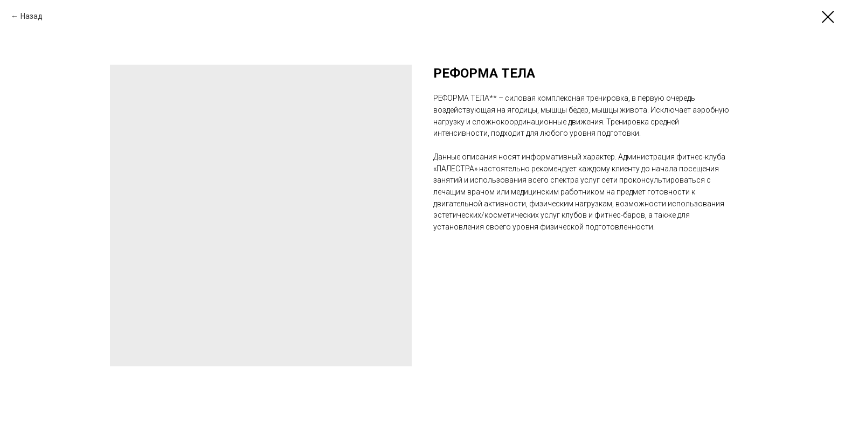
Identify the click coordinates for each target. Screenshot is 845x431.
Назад (31, 16)
